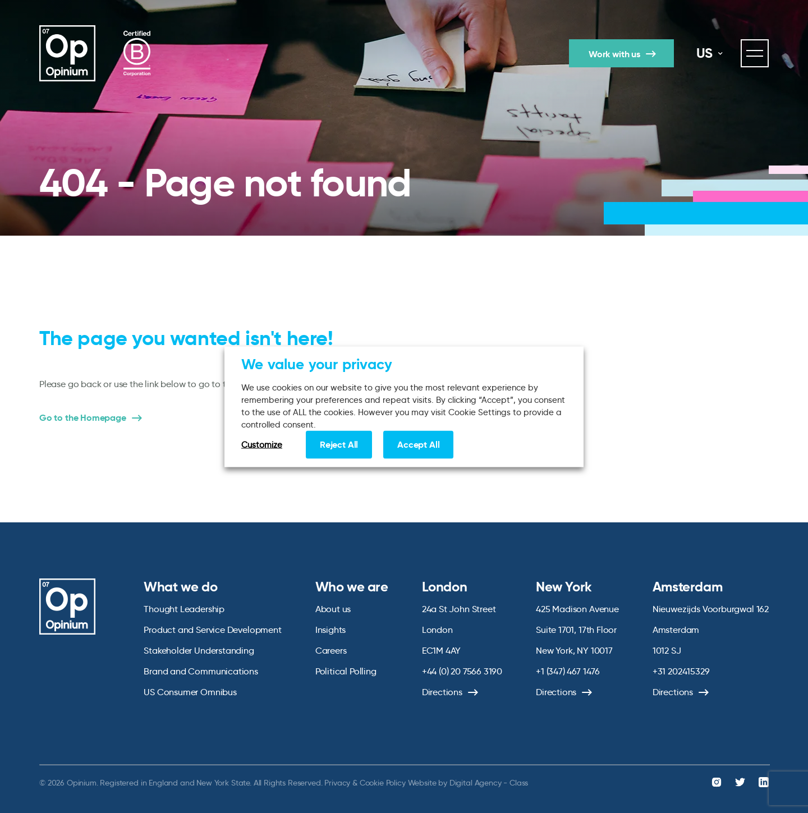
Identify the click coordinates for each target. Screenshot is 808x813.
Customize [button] (261, 444)
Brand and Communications (201, 671)
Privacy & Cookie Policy (364, 783)
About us (333, 609)
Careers (331, 650)
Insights (330, 629)
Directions (442, 692)
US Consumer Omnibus (190, 692)
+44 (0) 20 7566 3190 (462, 671)
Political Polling (346, 671)
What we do (180, 586)
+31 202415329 (681, 671)
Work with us (614, 54)
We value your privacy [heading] (316, 364)
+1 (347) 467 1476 (568, 671)
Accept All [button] (418, 444)
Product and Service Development (212, 629)
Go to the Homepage (82, 418)
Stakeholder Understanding (199, 650)
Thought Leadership (184, 609)
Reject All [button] (339, 444)
